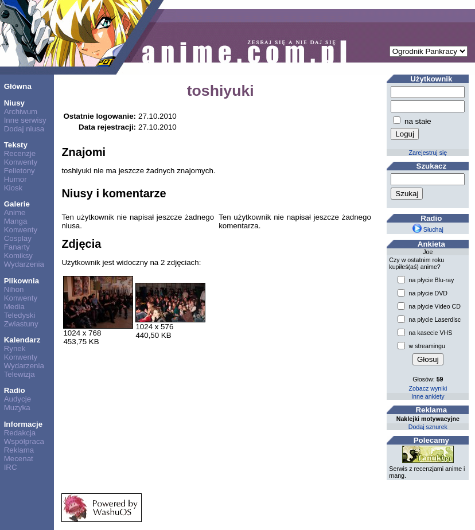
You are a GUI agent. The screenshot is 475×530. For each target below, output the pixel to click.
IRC (10, 467)
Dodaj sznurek (427, 426)
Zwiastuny (21, 323)
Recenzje (20, 153)
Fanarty (17, 247)
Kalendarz (22, 340)
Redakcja (20, 432)
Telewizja (19, 374)
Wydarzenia (24, 264)
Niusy (14, 103)
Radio (14, 390)
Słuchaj (427, 229)
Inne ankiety (427, 396)
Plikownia (21, 280)
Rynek (15, 348)
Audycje (17, 399)
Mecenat (18, 458)
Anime (15, 212)
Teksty (16, 145)
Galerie (17, 204)
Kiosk (13, 188)
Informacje (23, 424)
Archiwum (21, 111)
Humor (15, 179)
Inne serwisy (25, 120)
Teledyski (20, 315)
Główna (18, 86)
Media (14, 306)
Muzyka (17, 407)
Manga (16, 221)
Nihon (14, 289)
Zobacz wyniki (427, 388)
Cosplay (18, 238)
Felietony (19, 170)
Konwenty (21, 162)
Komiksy (18, 255)
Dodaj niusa (24, 128)
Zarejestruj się (427, 152)
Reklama (19, 450)
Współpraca (24, 441)
